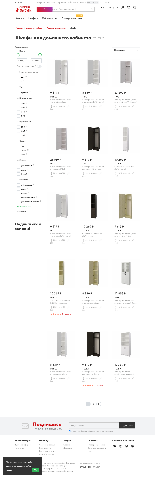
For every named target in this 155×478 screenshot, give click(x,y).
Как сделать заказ (47, 451)
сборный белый (28, 197)
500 (23, 107)
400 (23, 103)
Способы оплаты (46, 454)
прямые (24, 92)
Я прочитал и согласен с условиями (91, 431)
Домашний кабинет (35, 28)
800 (23, 115)
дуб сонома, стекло (30, 201)
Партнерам (61, 2)
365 (23, 131)
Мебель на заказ (50, 18)
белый (24, 174)
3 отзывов (98, 385)
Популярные (119, 50)
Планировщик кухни (72, 18)
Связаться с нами (47, 444)
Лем (23, 154)
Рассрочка (41, 2)
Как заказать (92, 2)
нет (22, 77)
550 (23, 111)
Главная (19, 28)
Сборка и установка (77, 2)
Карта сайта (45, 448)
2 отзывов (66, 314)
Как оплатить (105, 2)
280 (23, 127)
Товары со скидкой (25, 66)
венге (23, 169)
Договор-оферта (23, 444)
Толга (23, 150)
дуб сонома (26, 165)
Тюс (23, 146)
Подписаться (127, 425)
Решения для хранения (57, 28)
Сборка (66, 444)
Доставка (51, 2)
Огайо (18, 2)
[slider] (18, 54)
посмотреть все (24, 206)
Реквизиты (19, 448)
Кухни (20, 18)
